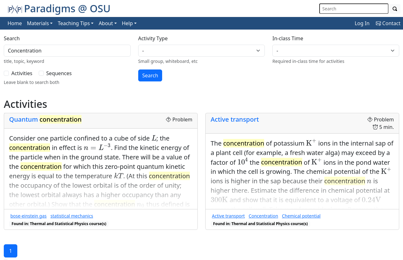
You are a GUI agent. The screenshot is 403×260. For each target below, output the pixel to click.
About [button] (106, 23)
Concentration (263, 216)
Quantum (45, 119)
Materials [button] (38, 23)
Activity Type (153, 38)
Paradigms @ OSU (59, 8)
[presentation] (153, 138)
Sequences (59, 73)
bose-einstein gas (28, 216)
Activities (21, 73)
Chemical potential (301, 216)
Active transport (235, 119)
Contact (388, 23)
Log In (362, 23)
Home (15, 23)
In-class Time (287, 38)
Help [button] (127, 23)
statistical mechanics (71, 216)
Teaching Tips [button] (74, 23)
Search (12, 38)
